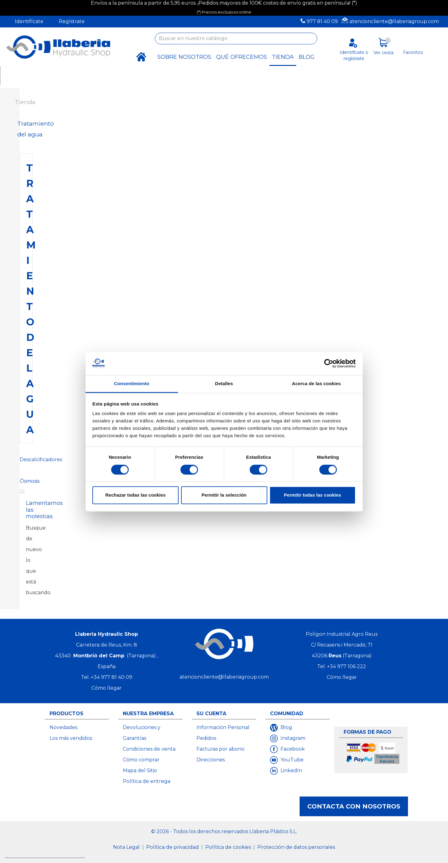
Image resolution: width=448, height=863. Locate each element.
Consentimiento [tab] (131, 383)
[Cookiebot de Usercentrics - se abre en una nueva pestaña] (329, 363)
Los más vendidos (71, 738)
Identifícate (29, 21)
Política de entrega (146, 781)
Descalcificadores (41, 459)
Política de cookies (228, 847)
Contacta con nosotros (353, 806)
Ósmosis (29, 481)
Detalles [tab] (224, 383)
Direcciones (210, 760)
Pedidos (206, 738)
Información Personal (222, 727)
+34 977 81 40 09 (111, 677)
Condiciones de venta (149, 749)
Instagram (292, 738)
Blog (285, 727)
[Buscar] (236, 38)
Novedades (63, 727)
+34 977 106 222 (346, 666)
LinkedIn (290, 770)
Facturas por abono (220, 749)
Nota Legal (127, 847)
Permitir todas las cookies (312, 495)
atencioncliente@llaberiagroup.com (394, 21)
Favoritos (413, 52)
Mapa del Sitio (140, 770)
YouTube (291, 760)
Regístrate (72, 21)
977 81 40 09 (322, 21)
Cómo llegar (106, 688)
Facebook (292, 749)
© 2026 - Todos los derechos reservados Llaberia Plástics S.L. (224, 831)
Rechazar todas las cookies (135, 495)
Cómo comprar (141, 760)
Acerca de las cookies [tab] (316, 383)
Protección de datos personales (296, 847)
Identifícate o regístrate (354, 55)
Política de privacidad (173, 847)
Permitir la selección (224, 495)
